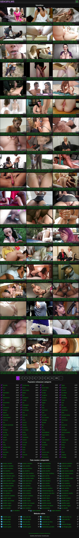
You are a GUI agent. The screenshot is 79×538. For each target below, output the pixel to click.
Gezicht (24, 422)
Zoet (43, 412)
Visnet (4, 457)
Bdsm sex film (6, 522)
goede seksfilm (46, 471)
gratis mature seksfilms (28, 476)
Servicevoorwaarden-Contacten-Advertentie (39, 533)
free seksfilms (6, 471)
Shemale (24, 454)
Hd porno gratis (7, 527)
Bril (23, 457)
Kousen (44, 397)
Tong (43, 430)
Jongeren (44, 395)
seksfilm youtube (46, 503)
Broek (63, 452)
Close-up (5, 420)
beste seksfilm (26, 466)
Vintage (44, 442)
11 (52, 378)
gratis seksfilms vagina (9, 481)
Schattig (63, 395)
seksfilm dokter (7, 498)
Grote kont (45, 454)
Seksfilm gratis (7, 517)
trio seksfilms (16, 510)
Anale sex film (46, 519)
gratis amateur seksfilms (68, 471)
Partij (43, 447)
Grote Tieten (45, 387)
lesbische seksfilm (27, 488)
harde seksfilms (46, 481)
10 (48, 378)
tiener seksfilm (7, 508)
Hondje (44, 392)
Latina (63, 447)
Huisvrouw (64, 425)
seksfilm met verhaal (8, 500)
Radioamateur (6, 417)
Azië (62, 402)
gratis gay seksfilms (8, 473)
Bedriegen (64, 430)
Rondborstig (25, 385)
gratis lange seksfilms (67, 473)
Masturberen (6, 397)
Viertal (63, 427)
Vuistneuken (45, 457)
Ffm (4, 405)
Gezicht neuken (65, 432)
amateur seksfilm (7, 463)
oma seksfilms (7, 493)
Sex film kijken (46, 517)
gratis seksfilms (46, 478)
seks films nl (64, 495)
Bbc (43, 425)
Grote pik (24, 415)
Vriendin (24, 435)
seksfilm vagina (7, 503)
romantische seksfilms (9, 495)
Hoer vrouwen (46, 440)
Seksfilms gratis (26, 519)
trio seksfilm (64, 508)
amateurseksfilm (46, 463)
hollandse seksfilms (8, 483)
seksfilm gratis (26, 498)
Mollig (24, 432)
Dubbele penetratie (8, 425)
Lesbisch (44, 390)
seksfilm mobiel (26, 500)
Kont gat (24, 442)
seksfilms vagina (65, 505)
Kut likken (64, 392)
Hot (23, 402)
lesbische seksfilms (47, 488)
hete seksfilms (65, 481)
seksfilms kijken (7, 505)
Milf (4, 395)
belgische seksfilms (8, 466)
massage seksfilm (8, 491)
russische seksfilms (27, 495)
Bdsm (43, 449)
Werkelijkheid (45, 432)
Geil (43, 405)
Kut (43, 385)
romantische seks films (48, 493)
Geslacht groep (65, 415)
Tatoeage (44, 420)
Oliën (23, 452)
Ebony (63, 437)
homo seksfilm (46, 483)
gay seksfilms (26, 471)
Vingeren (44, 400)
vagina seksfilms (56, 510)
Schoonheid (6, 402)
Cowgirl (24, 400)
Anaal (63, 400)
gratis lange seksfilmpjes (48, 473)
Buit (23, 395)
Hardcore (63, 387)
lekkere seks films (66, 486)
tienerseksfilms (46, 508)
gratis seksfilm (65, 476)
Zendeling (64, 397)
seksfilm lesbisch (66, 498)
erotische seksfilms (8, 468)
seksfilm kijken (46, 498)
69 (42, 427)
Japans (5, 412)
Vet (62, 449)
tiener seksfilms (26, 508)
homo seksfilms (65, 483)
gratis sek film (45, 476)
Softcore (63, 417)
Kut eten (44, 415)
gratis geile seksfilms (28, 473)
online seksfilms (26, 493)
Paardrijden (6, 392)
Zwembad (44, 445)
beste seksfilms (46, 466)
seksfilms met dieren (47, 505)
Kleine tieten (25, 390)
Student (24, 440)
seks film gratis (46, 495)
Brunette (5, 385)
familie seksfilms (46, 468)
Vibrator (24, 425)
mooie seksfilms (26, 491)
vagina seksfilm (36, 510)
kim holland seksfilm (8, 486)
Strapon (5, 440)
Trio (4, 390)
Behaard (5, 410)
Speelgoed (25, 397)
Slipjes (43, 402)
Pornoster (25, 407)
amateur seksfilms (27, 463)
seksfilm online (46, 500)
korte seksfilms (26, 486)
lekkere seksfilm (7, 488)
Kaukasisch (6, 407)
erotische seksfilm (66, 466)
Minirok (5, 449)
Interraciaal (64, 420)
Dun (4, 422)
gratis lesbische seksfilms (9, 476)
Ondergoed (25, 405)
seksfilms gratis (65, 503)
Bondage (63, 457)
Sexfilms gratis (7, 519)
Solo (23, 412)
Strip (43, 407)
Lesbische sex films (47, 522)
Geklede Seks (6, 447)
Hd (3, 400)
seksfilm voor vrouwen (28, 503)
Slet (62, 405)
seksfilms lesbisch (27, 505)
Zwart (23, 420)
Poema (24, 445)
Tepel (43, 437)
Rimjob (5, 454)
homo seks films (26, 483)
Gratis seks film (26, 517)
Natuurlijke (6, 415)
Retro (23, 449)
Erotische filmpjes (66, 524)
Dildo (62, 412)
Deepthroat (64, 410)
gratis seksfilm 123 (8, 478)
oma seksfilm (65, 491)
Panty (63, 445)
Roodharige (25, 410)
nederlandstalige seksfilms (48, 491)
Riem (4, 427)
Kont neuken (45, 417)
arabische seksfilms (66, 463)
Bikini (62, 435)
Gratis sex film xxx (66, 517)
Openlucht (45, 410)
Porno (63, 522)
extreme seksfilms (27, 468)
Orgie (23, 447)
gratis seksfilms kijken (67, 478)
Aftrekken (5, 430)
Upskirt (5, 437)
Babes (24, 392)
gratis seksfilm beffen (28, 478)
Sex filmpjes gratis (66, 527)
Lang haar (5, 435)
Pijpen (63, 385)
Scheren (63, 390)
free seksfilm (64, 468)
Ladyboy (63, 454)
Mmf (23, 417)
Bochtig (5, 432)
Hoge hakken (45, 435)
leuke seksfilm (65, 488)
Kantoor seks (45, 452)
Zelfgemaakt (64, 440)
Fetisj (4, 445)
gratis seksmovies (27, 481)
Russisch (24, 427)
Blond (24, 387)
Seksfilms (7, 1)
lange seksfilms (46, 486)
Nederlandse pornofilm (48, 527)
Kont (4, 387)
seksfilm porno (65, 500)
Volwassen (25, 437)
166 (56, 378)
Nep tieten (5, 452)
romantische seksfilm (67, 493)
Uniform (63, 442)
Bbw (4, 442)
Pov (62, 422)
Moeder (44, 422)
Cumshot (63, 407)
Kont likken (25, 430)
